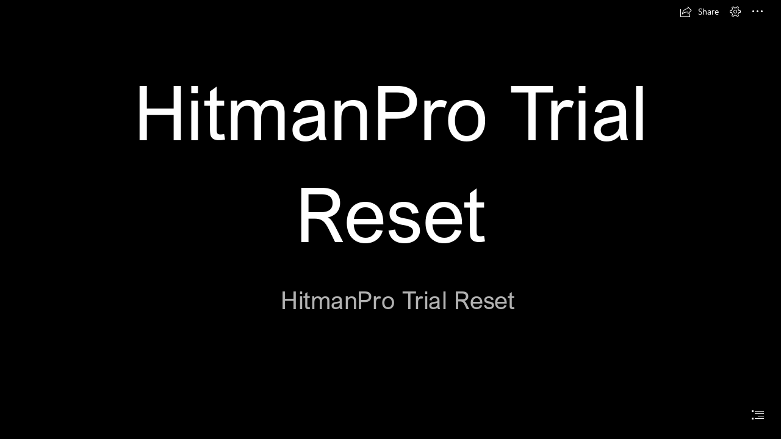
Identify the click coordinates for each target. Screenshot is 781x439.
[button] (699, 12)
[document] (390, 219)
